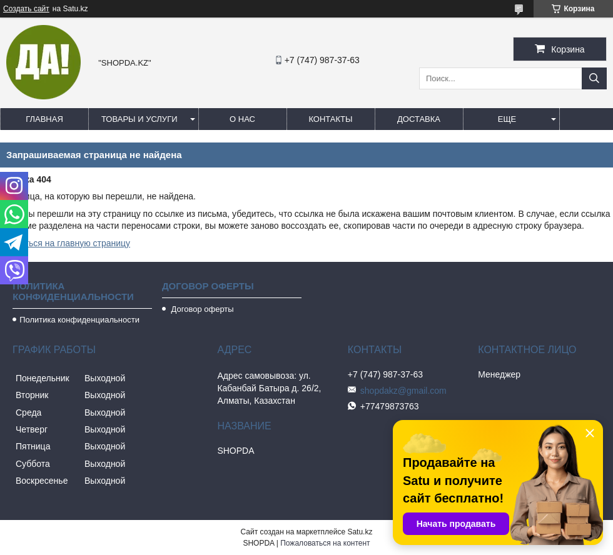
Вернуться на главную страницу (65, 243)
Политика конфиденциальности (79, 319)
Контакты (330, 119)
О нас (242, 119)
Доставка (418, 119)
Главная (44, 119)
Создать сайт (26, 8)
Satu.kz (359, 532)
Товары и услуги (139, 119)
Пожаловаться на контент (325, 543)
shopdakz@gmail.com (403, 391)
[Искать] (594, 78)
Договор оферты (201, 309)
